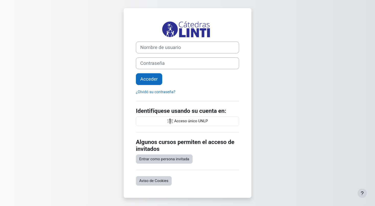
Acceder (149, 79)
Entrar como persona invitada (164, 159)
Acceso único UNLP (187, 121)
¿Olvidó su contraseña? (155, 92)
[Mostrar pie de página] (362, 193)
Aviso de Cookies (153, 180)
